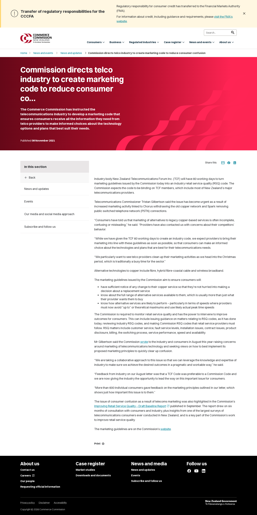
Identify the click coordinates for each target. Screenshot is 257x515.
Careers (27, 475)
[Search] (220, 33)
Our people (27, 481)
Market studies (85, 469)
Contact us (27, 469)
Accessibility (60, 502)
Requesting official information (40, 486)
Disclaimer (44, 502)
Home (23, 53)
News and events (43, 53)
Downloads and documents (93, 475)
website (165, 429)
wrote (144, 342)
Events (135, 475)
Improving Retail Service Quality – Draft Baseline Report (132, 406)
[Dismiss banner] (244, 13)
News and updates (71, 53)
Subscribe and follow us (146, 481)
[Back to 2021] (54, 177)
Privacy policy (27, 502)
